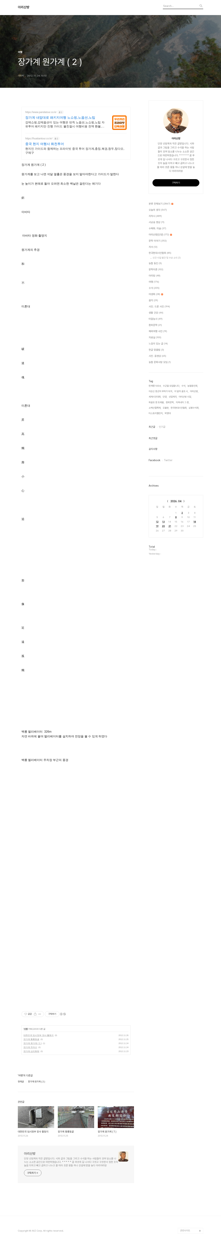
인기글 (162, 426)
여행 (26, 1029)
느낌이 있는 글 (158, 344)
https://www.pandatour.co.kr (41, 112)
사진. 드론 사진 (159, 307)
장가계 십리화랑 (31, 1051)
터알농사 (155, 319)
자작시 (155, 216)
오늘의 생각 (158, 210)
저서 (153, 247)
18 (194, 521)
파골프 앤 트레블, (156, 402)
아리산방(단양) (160, 235)
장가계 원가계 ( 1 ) (32, 1043)
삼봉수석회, (194, 407)
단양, (165, 396)
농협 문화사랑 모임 (160, 362)
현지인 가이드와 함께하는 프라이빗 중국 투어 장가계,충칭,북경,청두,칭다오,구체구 (74, 150)
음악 (153, 300)
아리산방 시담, (185, 396)
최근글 (152, 426)
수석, (183, 385)
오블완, (166, 407)
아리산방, (194, 391)
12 (157, 521)
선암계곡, (173, 396)
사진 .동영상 (157, 356)
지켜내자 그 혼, (182, 402)
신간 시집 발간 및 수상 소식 (167, 257)
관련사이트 (185, 1230)
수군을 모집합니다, (171, 385)
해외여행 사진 (158, 331)
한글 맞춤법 (156, 350)
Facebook (154, 460)
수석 (154, 288)
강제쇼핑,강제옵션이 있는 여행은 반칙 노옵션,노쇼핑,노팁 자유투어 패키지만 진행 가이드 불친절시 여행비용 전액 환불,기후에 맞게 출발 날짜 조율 (65, 124)
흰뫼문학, (170, 402)
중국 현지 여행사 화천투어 (44, 144)
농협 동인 (155, 263)
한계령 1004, (155, 385)
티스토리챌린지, (156, 413)
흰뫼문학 (155, 325)
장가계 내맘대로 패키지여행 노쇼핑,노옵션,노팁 (60, 117)
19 (157, 526)
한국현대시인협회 (160, 253)
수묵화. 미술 (157, 228)
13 (163, 521)
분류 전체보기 (161, 204)
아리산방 (23, 7)
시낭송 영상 (156, 222)
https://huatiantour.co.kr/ (38, 138)
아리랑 (154, 276)
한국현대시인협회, (179, 407)
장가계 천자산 (30, 1047)
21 (169, 526)
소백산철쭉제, (155, 407)
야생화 (156, 294)
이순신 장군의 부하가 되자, (161, 391)
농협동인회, (192, 385)
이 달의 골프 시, (181, 391)
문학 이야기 (158, 241)
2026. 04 (176, 501)
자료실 (155, 337)
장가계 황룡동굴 (31, 1039)
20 (163, 526)
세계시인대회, (155, 396)
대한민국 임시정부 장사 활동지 (38, 1035)
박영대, (168, 413)
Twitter (168, 460)
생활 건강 (156, 313)
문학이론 (156, 269)
